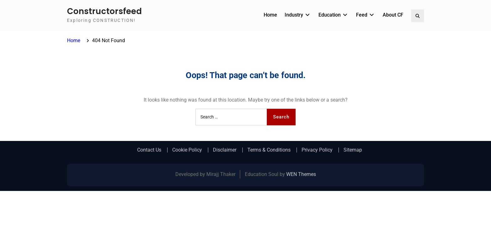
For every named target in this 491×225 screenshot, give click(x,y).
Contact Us (149, 150)
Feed (361, 15)
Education (329, 15)
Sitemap (353, 150)
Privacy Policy (317, 150)
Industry (294, 15)
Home (270, 15)
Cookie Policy (187, 150)
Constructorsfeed (104, 11)
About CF (393, 15)
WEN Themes (301, 174)
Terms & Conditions (269, 150)
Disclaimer (224, 150)
